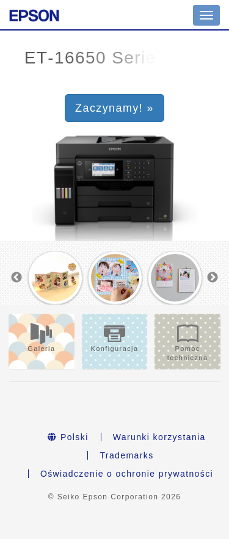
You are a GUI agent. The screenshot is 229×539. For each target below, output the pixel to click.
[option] (55, 278)
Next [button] (212, 278)
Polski (68, 437)
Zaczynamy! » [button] (114, 108)
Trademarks (126, 455)
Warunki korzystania (159, 437)
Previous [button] (16, 278)
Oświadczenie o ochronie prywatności (126, 474)
